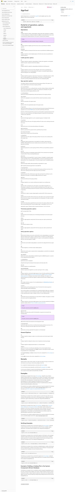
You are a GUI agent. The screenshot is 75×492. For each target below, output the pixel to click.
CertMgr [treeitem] (4, 29)
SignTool (42, 365)
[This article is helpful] (68, 15)
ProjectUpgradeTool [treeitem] (6, 24)
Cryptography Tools (44, 367)
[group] (37, 393)
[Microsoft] (1, 1)
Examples (62, 12)
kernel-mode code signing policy (36, 274)
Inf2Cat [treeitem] (4, 31)
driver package (49, 352)
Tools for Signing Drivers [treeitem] (7, 28)
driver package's (38, 375)
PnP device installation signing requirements (37, 302)
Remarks (62, 11)
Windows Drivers (31, 7)
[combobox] (7, 8)
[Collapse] (14, 6)
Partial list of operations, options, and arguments (66, 9)
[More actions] (53, 7)
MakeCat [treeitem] (4, 33)
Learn (22, 7)
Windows (25, 7)
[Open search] (70, 1)
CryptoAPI (36, 16)
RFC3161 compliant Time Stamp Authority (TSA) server (35, 388)
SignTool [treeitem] (4, 38)
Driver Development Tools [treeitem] (6, 10)
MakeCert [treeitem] (4, 35)
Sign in (73, 1)
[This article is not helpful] (69, 15)
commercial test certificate (32, 406)
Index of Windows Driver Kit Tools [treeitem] (7, 12)
